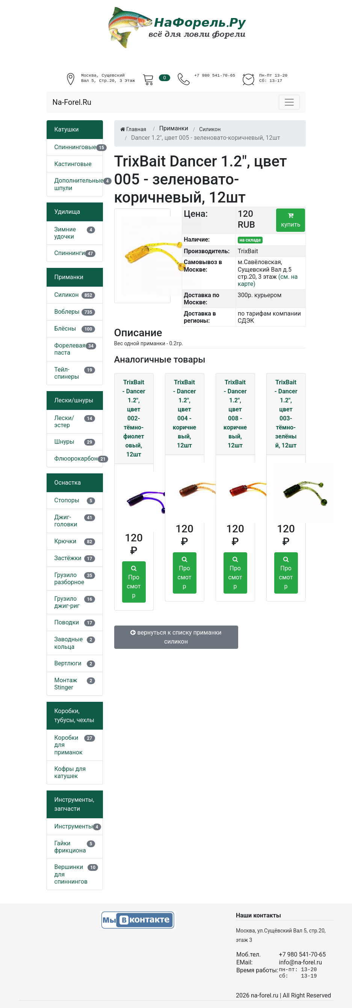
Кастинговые (73, 164)
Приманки (68, 277)
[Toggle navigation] (289, 102)
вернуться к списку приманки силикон (175, 637)
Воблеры (67, 311)
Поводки (66, 622)
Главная (133, 129)
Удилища (67, 211)
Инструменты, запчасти (74, 804)
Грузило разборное (69, 578)
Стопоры (67, 500)
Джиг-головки (65, 521)
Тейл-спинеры (66, 373)
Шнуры (64, 441)
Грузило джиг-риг (67, 602)
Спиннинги (69, 253)
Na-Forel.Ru (72, 102)
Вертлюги (68, 663)
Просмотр (134, 582)
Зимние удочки (65, 233)
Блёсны (65, 328)
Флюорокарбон (76, 458)
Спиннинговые (75, 147)
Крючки (65, 541)
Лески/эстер (64, 421)
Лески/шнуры (74, 400)
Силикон (66, 294)
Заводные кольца (68, 643)
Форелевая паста (70, 349)
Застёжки (68, 558)
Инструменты (73, 826)
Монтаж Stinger (65, 684)
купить (290, 220)
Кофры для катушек (70, 772)
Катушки (66, 129)
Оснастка (67, 482)
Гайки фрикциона (70, 847)
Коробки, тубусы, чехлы (74, 715)
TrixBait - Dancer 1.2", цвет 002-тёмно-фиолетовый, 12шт (133, 418)
